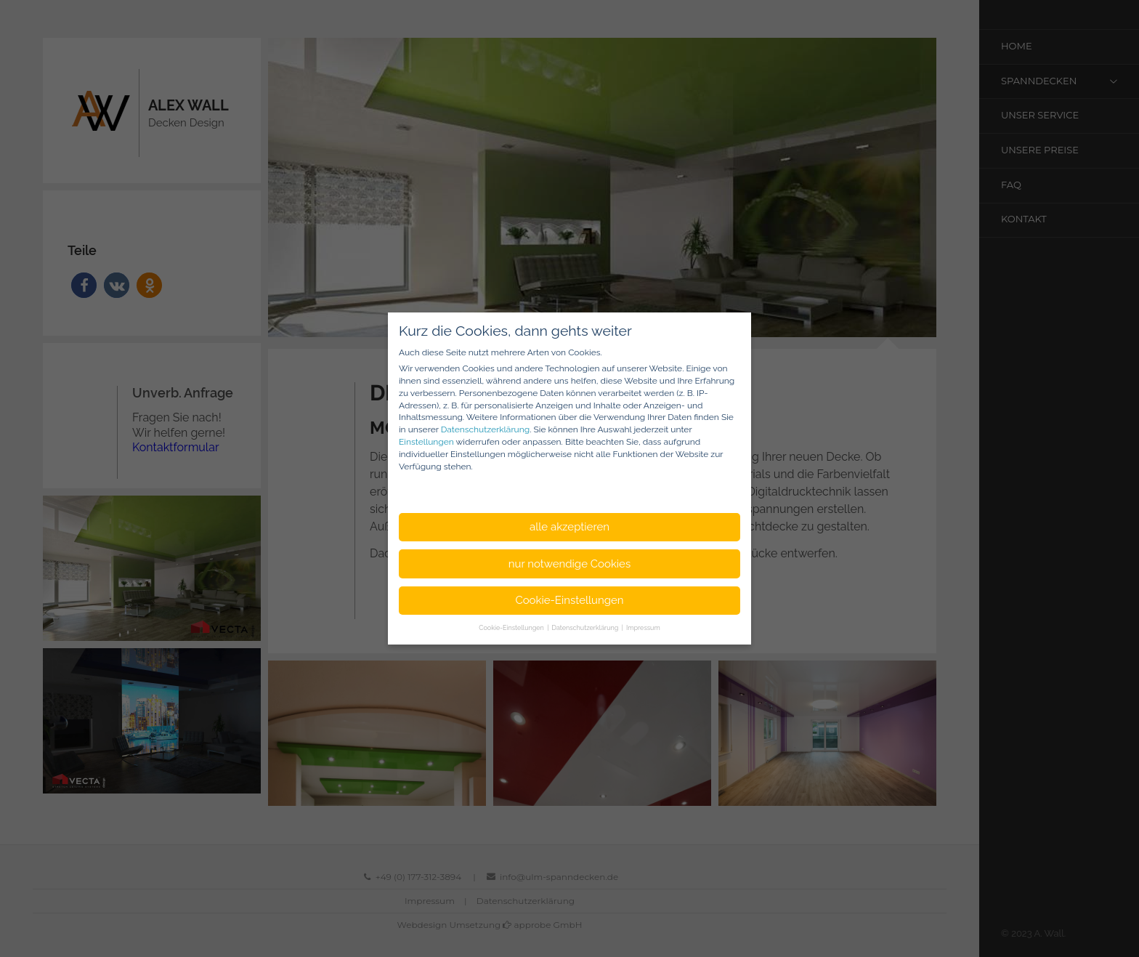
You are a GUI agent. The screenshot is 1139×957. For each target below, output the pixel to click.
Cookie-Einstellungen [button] (569, 600)
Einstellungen (426, 442)
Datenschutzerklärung (485, 429)
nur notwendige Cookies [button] (569, 563)
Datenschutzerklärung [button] (586, 627)
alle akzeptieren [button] (569, 526)
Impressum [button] (643, 627)
